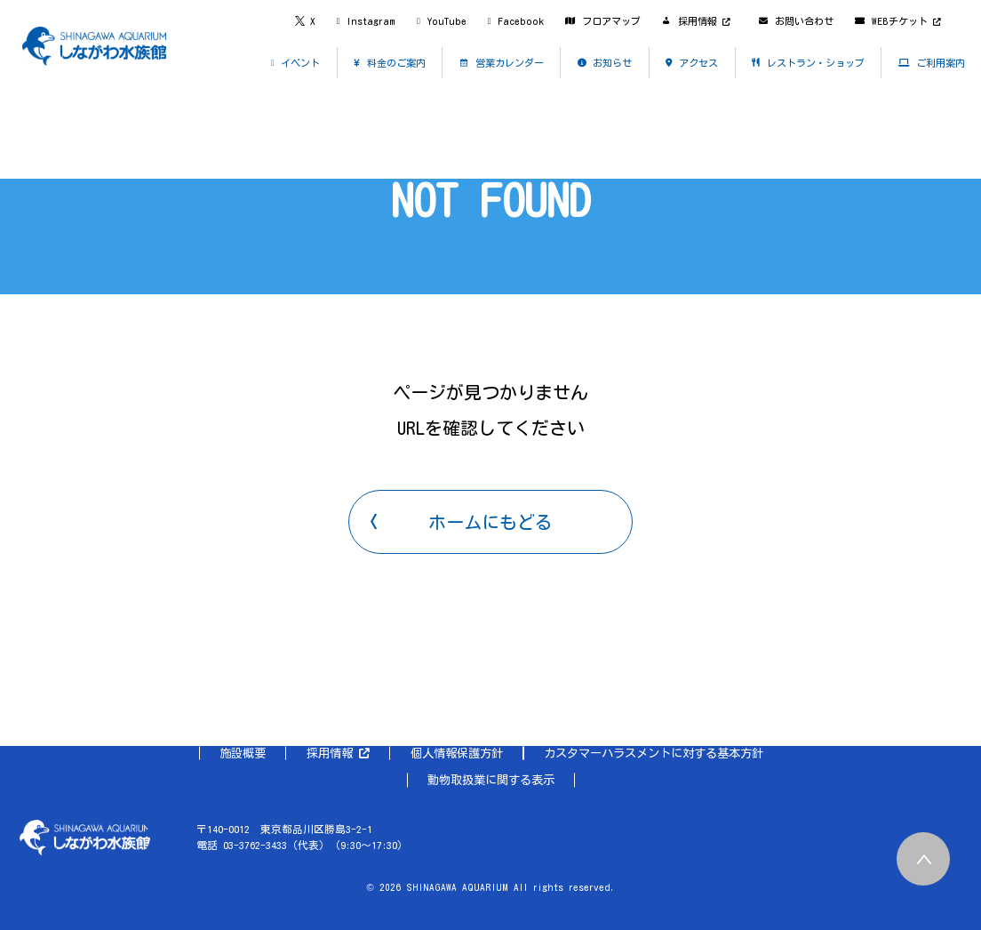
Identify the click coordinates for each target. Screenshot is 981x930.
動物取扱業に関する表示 (490, 780)
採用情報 (338, 753)
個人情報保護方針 (457, 753)
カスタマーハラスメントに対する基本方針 (653, 753)
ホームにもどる (490, 522)
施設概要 (242, 753)
